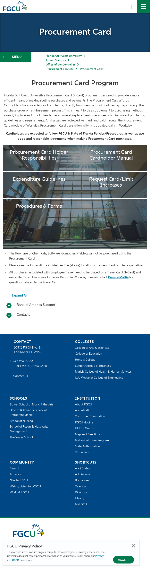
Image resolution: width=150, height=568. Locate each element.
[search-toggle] (130, 6)
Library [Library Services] (79, 498)
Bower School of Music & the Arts (32, 404)
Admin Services (56, 60)
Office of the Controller (60, 64)
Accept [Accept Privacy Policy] (123, 560)
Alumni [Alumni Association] (14, 468)
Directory (81, 492)
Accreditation (83, 410)
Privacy (99, 556)
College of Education (88, 353)
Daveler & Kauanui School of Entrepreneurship (28, 413)
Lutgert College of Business (93, 366)
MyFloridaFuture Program (92, 440)
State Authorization (87, 446)
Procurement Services (59, 69)
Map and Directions (88, 434)
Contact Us (20, 376)
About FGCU (83, 404)
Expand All (20, 295)
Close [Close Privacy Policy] (133, 545)
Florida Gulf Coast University (64, 56)
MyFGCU (81, 504)
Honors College (85, 360)
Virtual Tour (82, 452)
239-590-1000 (23, 361)
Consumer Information (90, 416)
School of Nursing (21, 421)
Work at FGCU (19, 492)
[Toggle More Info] (9, 305)
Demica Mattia (118, 277)
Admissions (82, 474)
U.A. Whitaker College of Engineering (99, 378)
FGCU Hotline (84, 422)
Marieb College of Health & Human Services (103, 371)
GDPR (15, 560)
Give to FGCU (19, 480)
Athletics (15, 474)
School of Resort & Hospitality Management (29, 429)
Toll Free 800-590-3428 (31, 366)
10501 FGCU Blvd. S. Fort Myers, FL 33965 (28, 350)
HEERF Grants (84, 428)
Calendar (81, 486)
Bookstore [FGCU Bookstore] (82, 480)
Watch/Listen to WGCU (25, 486)
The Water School (21, 437)
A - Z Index (82, 468)
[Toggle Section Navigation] (15, 57)
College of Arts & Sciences (92, 348)
